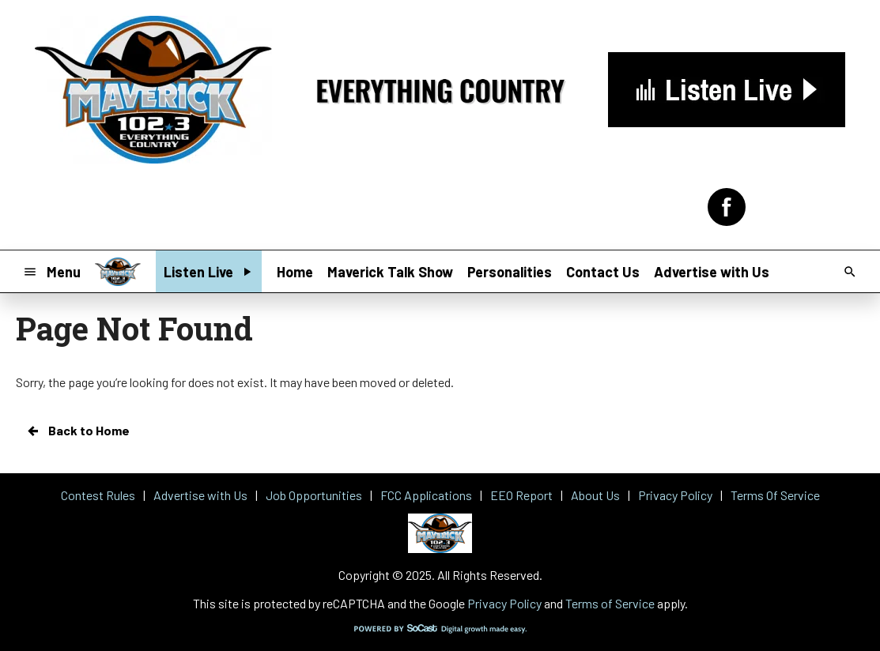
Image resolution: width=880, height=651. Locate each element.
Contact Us (603, 271)
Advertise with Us (711, 271)
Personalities (509, 271)
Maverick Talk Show (390, 271)
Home (295, 271)
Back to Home (77, 430)
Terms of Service (610, 603)
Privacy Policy (504, 603)
